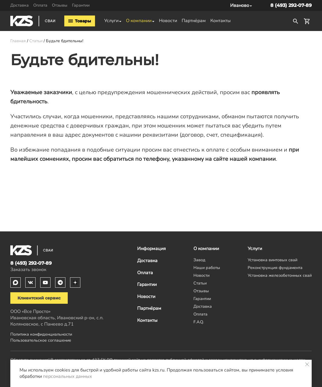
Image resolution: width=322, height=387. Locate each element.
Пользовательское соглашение (40, 340)
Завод (199, 260)
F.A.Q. (198, 322)
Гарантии (81, 5)
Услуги (111, 21)
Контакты (220, 21)
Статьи (200, 283)
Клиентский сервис (39, 298)
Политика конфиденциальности (41, 334)
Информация (151, 248)
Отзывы (59, 5)
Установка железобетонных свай (280, 275)
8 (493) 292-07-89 (291, 5)
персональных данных (67, 376)
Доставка (19, 5)
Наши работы (206, 267)
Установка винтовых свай (272, 260)
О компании (139, 21)
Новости (168, 21)
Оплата (40, 5)
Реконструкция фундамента (275, 267)
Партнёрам (194, 21)
